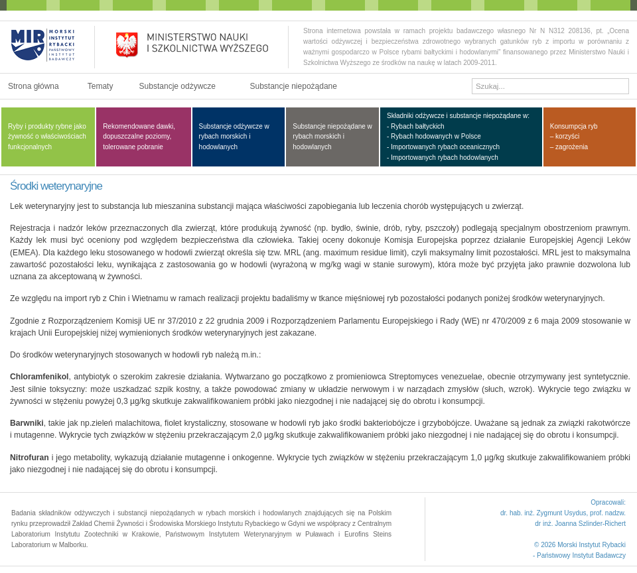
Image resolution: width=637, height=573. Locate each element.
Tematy (100, 86)
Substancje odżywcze (177, 86)
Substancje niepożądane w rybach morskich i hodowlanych (332, 137)
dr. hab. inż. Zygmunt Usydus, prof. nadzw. (563, 513)
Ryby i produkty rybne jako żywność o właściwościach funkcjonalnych (47, 137)
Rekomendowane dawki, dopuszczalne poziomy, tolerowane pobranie (139, 137)
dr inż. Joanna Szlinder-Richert (580, 523)
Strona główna (33, 86)
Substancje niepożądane (292, 86)
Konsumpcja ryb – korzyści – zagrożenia (574, 137)
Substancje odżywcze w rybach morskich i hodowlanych (234, 137)
